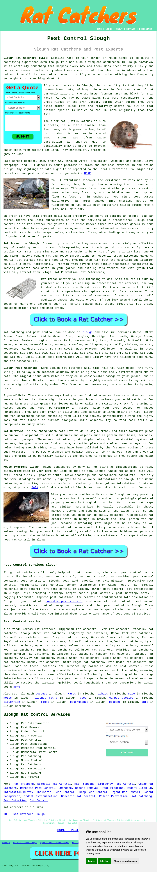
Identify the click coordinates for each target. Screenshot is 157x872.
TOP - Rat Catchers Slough (24, 814)
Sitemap (6, 843)
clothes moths (46, 697)
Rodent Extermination (40, 796)
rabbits (102, 693)
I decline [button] (104, 861)
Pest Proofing (113, 788)
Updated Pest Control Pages (54, 843)
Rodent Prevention (113, 796)
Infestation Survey (18, 792)
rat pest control (92, 576)
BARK (35, 487)
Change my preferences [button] (125, 861)
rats (131, 180)
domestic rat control (35, 605)
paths (8, 439)
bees (83, 697)
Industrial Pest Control (55, 792)
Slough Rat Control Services (37, 714)
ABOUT (119, 29)
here (16, 686)
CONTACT (130, 29)
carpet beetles (121, 697)
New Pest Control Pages (25, 843)
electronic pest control (122, 572)
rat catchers (118, 224)
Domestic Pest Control (37, 788)
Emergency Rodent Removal (78, 788)
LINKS (109, 29)
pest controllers (61, 357)
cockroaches (79, 701)
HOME (99, 29)
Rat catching (14, 332)
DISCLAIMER (145, 29)
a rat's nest (139, 188)
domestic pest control (64, 601)
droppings (140, 192)
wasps (72, 693)
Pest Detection (15, 800)
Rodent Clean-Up (139, 788)
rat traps (92, 287)
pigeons (115, 701)
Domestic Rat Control (54, 783)
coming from (141, 205)
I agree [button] (91, 861)
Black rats (77, 106)
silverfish (12, 701)
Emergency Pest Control (116, 783)
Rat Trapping (24, 783)
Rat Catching (142, 796)
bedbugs (41, 693)
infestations (79, 255)
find (15, 629)
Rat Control (39, 800)
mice (131, 693)
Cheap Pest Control (92, 792)
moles (8, 697)
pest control (114, 605)
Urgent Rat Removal (125, 792)
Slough (88, 332)
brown (55, 129)
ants (145, 701)
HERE (87, 173)
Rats (107, 66)
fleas (45, 701)
